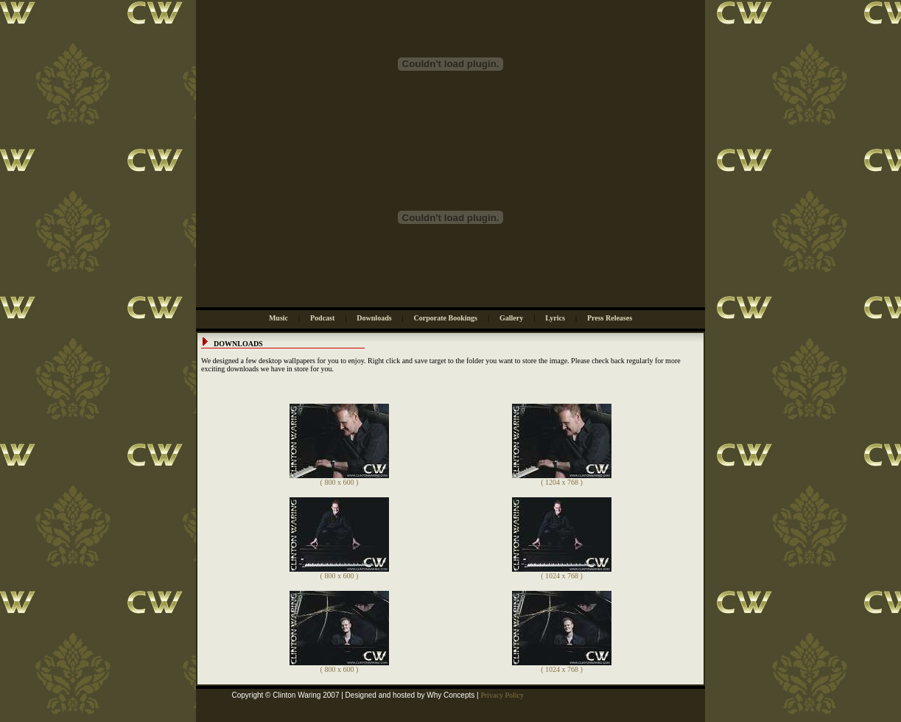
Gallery (511, 318)
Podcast (322, 318)
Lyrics (555, 318)
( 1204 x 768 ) (561, 479)
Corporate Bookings (445, 318)
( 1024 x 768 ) (561, 572)
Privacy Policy (502, 695)
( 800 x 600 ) (339, 479)
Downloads (374, 318)
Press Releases (609, 318)
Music (278, 318)
